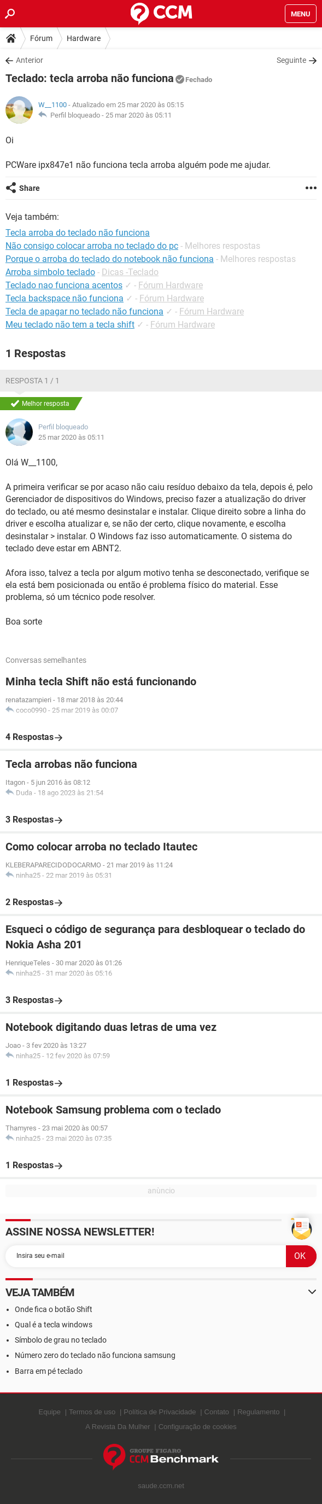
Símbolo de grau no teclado (61, 1340)
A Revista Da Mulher (117, 1427)
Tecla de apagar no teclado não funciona (84, 311)
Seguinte (291, 60)
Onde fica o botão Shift (53, 1309)
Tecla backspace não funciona (64, 298)
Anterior (29, 60)
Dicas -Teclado (130, 272)
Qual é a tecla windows (53, 1324)
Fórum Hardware (170, 285)
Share (29, 188)
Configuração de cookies (198, 1427)
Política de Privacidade (160, 1412)
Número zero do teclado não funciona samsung (95, 1355)
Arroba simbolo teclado (50, 272)
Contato (217, 1412)
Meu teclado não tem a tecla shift (69, 324)
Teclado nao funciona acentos (63, 285)
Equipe (50, 1412)
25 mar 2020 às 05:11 (139, 115)
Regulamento (258, 1412)
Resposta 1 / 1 (32, 380)
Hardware (84, 38)
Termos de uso (92, 1412)
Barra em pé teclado (49, 1371)
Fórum (41, 38)
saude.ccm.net (161, 1486)
